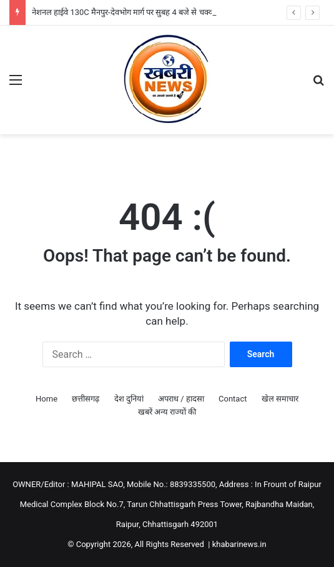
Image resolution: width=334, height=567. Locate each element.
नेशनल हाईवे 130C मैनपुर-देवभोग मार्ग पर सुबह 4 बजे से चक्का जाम (132, 12)
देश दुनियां (129, 398)
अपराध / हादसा (181, 398)
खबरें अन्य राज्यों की (167, 412)
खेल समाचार (280, 398)
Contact (233, 398)
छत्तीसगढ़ (85, 398)
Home (46, 398)
